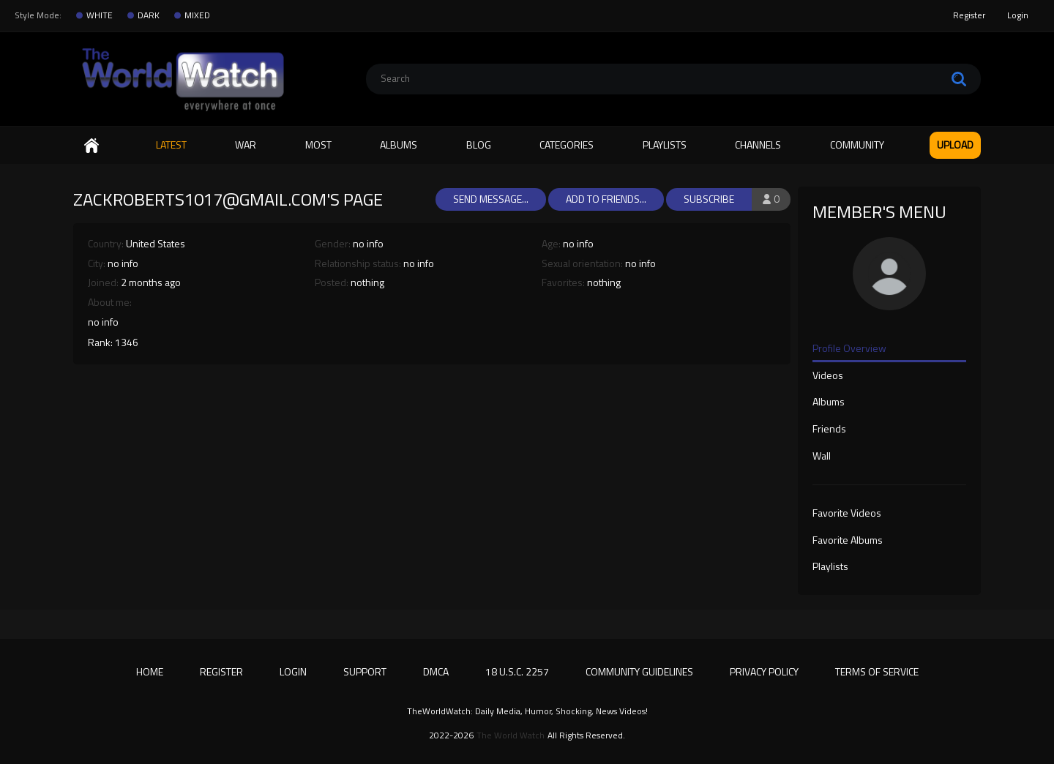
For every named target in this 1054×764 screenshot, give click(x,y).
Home (91, 145)
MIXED (197, 15)
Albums (398, 144)
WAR (245, 144)
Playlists (665, 144)
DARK (149, 15)
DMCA (436, 671)
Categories (566, 144)
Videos (827, 376)
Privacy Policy (764, 671)
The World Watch (510, 735)
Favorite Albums (847, 540)
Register (969, 15)
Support (364, 671)
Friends (829, 429)
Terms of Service (877, 671)
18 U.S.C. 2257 (517, 671)
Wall (821, 456)
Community (857, 144)
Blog (478, 144)
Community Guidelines (639, 671)
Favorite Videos (846, 513)
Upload (955, 144)
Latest (171, 144)
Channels (758, 144)
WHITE (99, 15)
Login (1017, 15)
